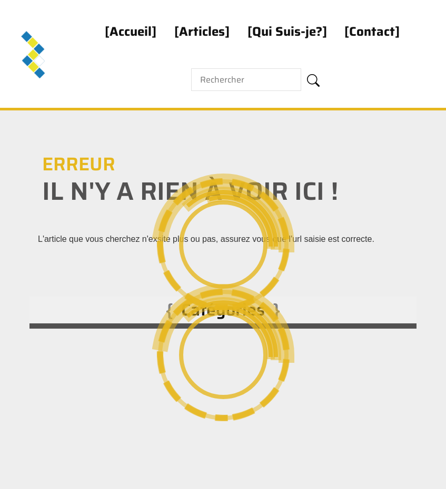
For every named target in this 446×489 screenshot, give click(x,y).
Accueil (130, 32)
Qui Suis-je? (287, 32)
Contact (372, 32)
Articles (202, 32)
